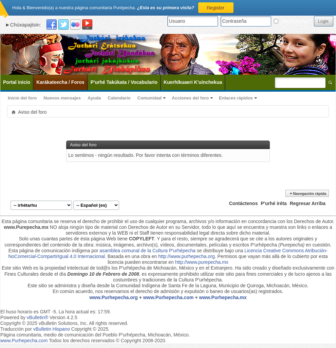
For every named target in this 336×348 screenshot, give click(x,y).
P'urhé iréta (273, 203)
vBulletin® (37, 317)
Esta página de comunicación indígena (49, 250)
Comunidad (149, 97)
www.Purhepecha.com (168, 297)
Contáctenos (243, 203)
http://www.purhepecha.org (186, 256)
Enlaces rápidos (236, 97)
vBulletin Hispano (51, 329)
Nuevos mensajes (62, 97)
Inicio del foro (22, 97)
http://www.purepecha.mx (201, 262)
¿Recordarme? (292, 21)
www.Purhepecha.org (113, 297)
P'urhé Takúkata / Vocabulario (124, 82)
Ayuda (94, 97)
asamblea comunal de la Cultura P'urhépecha (147, 250)
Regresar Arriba (307, 203)
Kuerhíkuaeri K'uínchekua (193, 82)
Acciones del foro (190, 97)
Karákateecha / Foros (60, 82)
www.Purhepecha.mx (223, 297)
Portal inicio (16, 82)
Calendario (119, 97)
